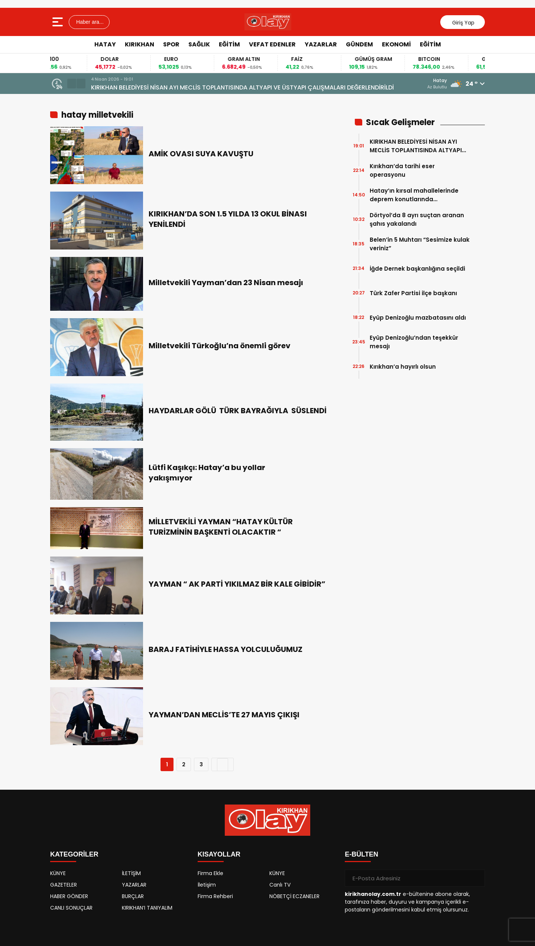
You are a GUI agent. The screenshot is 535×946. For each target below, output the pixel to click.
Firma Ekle (210, 873)
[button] (71, 83)
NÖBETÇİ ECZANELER (294, 896)
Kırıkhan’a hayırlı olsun (403, 367)
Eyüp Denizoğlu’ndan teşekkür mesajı (414, 342)
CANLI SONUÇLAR (71, 907)
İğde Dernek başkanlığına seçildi (417, 269)
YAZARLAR (321, 44)
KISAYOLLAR (219, 854)
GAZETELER (63, 884)
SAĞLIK (199, 44)
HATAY (105, 44)
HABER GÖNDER (69, 896)
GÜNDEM (359, 44)
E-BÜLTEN (361, 854)
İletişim (207, 884)
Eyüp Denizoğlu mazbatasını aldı (418, 318)
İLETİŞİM (131, 873)
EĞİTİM (229, 44)
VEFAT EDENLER (272, 44)
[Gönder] (476, 878)
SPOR (171, 44)
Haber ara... (89, 22)
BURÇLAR (133, 896)
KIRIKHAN (139, 44)
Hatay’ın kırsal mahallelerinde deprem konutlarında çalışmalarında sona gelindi (414, 195)
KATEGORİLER (74, 854)
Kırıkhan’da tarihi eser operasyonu (402, 170)
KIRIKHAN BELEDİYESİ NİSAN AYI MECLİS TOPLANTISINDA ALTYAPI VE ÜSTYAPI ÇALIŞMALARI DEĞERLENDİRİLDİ (242, 87)
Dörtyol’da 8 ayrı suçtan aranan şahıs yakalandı (417, 219)
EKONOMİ (396, 44)
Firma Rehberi (215, 896)
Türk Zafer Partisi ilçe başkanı (413, 293)
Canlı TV (280, 884)
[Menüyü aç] (58, 21)
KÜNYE (58, 873)
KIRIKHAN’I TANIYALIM (147, 907)
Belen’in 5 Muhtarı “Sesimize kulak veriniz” (420, 244)
